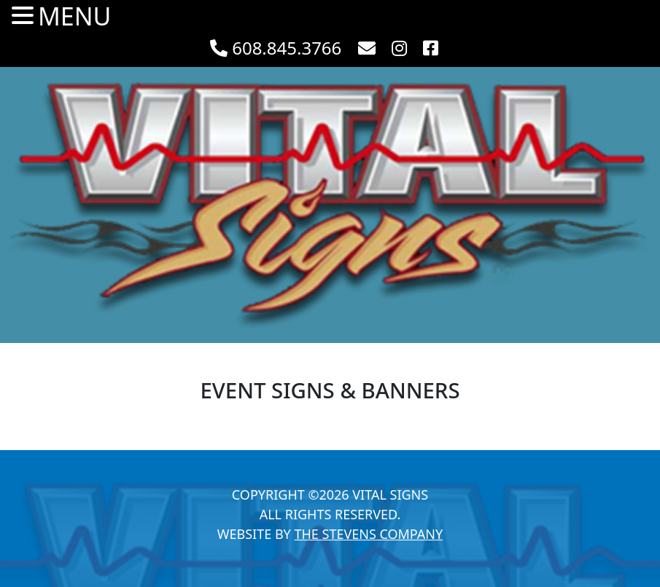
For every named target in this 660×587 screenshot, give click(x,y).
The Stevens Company (368, 534)
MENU (74, 16)
